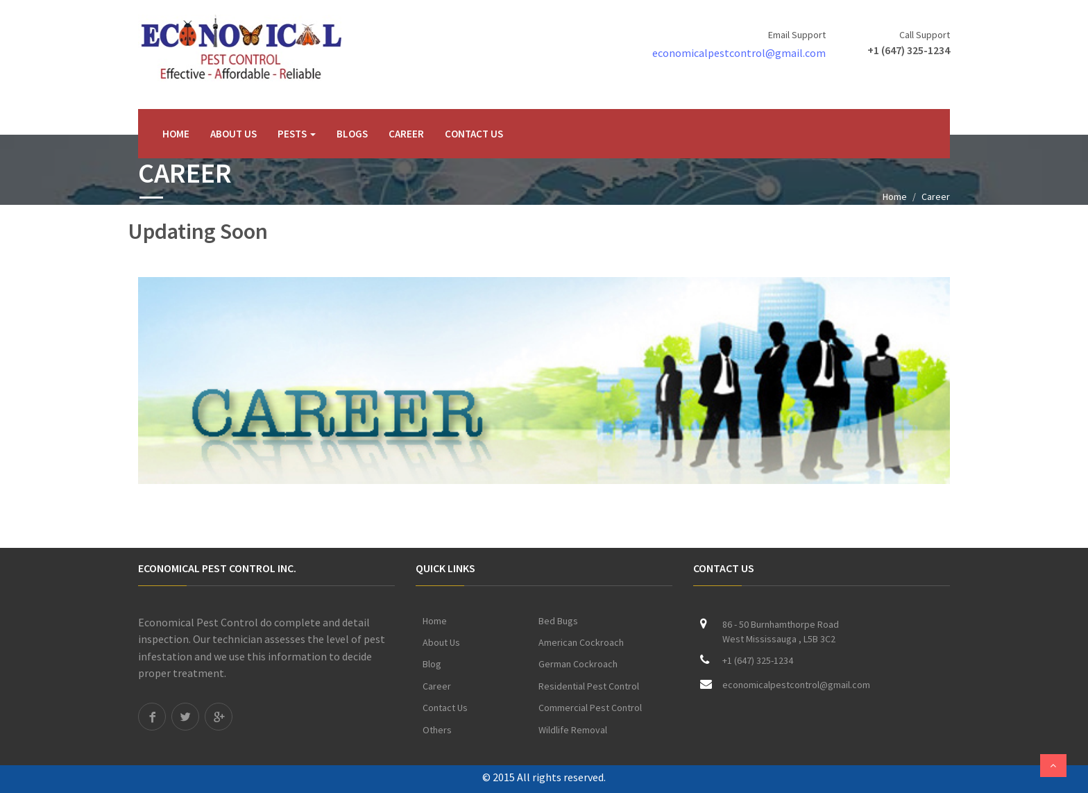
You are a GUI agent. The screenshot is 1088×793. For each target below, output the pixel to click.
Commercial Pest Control (590, 707)
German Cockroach (578, 664)
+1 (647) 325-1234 (908, 50)
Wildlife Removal (572, 730)
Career (406, 133)
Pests (297, 133)
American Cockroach (581, 642)
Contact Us (474, 133)
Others (437, 730)
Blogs (352, 133)
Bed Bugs (558, 621)
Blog (432, 664)
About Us (233, 133)
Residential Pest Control (588, 686)
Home (175, 133)
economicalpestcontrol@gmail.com (739, 53)
